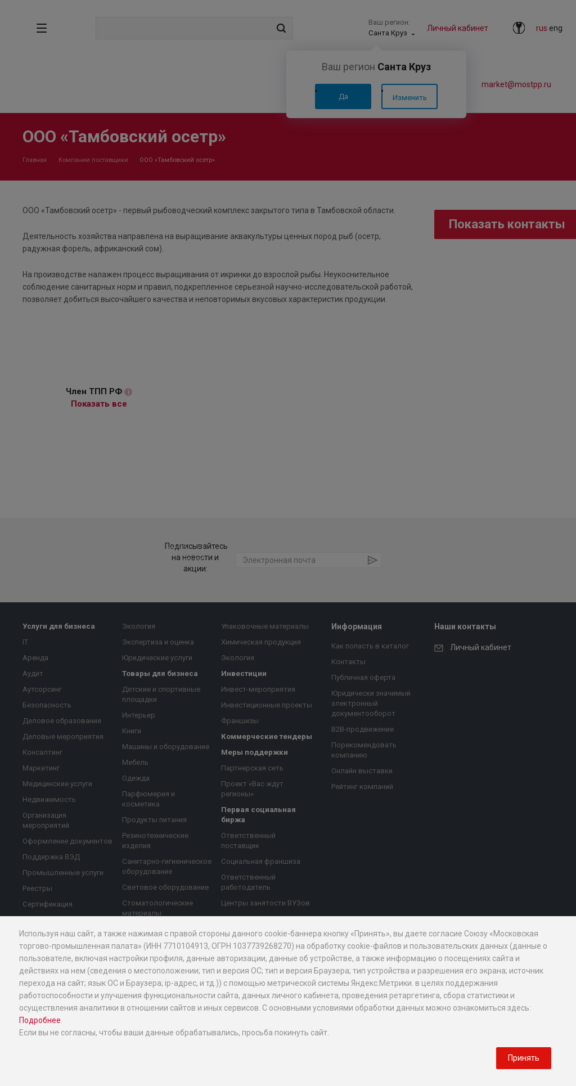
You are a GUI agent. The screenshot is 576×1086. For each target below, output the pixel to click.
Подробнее (40, 1020)
